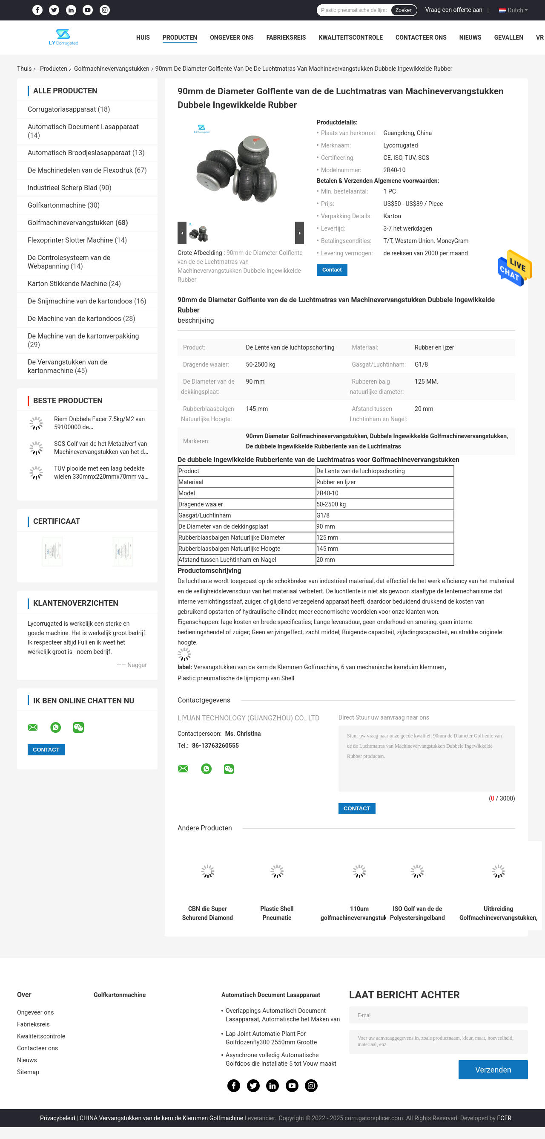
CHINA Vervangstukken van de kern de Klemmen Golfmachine (161, 1118)
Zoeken (404, 10)
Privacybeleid (57, 1118)
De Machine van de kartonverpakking (83, 336)
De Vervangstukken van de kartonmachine (67, 366)
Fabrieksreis (286, 37)
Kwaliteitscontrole (350, 37)
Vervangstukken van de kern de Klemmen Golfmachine (266, 667)
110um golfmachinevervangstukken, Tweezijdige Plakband (359, 913)
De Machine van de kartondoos (74, 319)
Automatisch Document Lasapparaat (83, 127)
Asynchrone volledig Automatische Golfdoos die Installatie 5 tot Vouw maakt (281, 1059)
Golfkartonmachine (57, 205)
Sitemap (28, 1072)
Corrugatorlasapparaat (62, 109)
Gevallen (508, 37)
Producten (180, 37)
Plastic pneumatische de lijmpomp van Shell (236, 678)
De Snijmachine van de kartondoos (80, 301)
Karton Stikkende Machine (67, 284)
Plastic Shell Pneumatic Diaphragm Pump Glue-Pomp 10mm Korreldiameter (276, 913)
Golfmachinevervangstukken (111, 68)
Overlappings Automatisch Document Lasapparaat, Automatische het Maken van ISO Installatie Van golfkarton (283, 1016)
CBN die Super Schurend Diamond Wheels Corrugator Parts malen (207, 913)
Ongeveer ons (231, 37)
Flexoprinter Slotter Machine (70, 240)
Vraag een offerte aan (453, 9)
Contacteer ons (421, 37)
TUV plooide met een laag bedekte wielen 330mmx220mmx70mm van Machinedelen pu (100, 476)
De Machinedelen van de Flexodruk (80, 170)
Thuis (24, 68)
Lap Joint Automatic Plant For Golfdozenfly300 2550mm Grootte (271, 1038)
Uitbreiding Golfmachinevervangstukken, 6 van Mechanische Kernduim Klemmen (498, 913)
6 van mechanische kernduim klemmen (393, 667)
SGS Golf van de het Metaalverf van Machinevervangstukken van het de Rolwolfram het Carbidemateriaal (100, 451)
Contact (332, 269)
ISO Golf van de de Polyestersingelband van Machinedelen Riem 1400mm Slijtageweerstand (417, 913)
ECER (504, 1118)
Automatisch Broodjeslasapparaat (79, 153)
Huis (143, 37)
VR (540, 37)
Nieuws (470, 37)
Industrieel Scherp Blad (63, 188)
